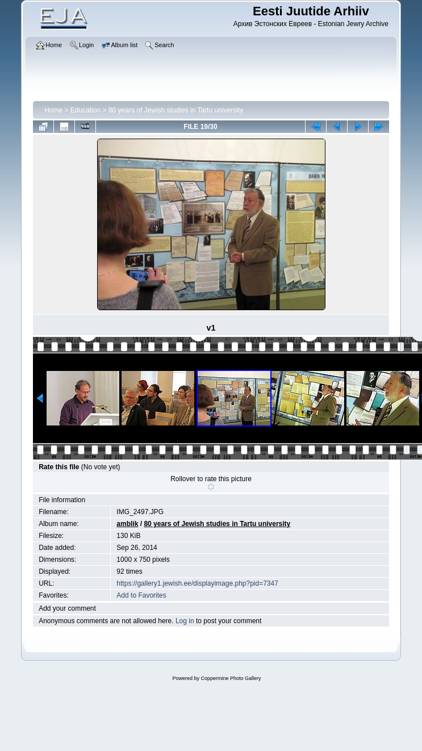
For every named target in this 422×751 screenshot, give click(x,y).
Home (53, 110)
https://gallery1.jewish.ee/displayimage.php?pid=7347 (197, 583)
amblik (127, 524)
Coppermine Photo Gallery (230, 678)
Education (85, 110)
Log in (185, 621)
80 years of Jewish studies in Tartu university (175, 110)
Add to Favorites (141, 595)
